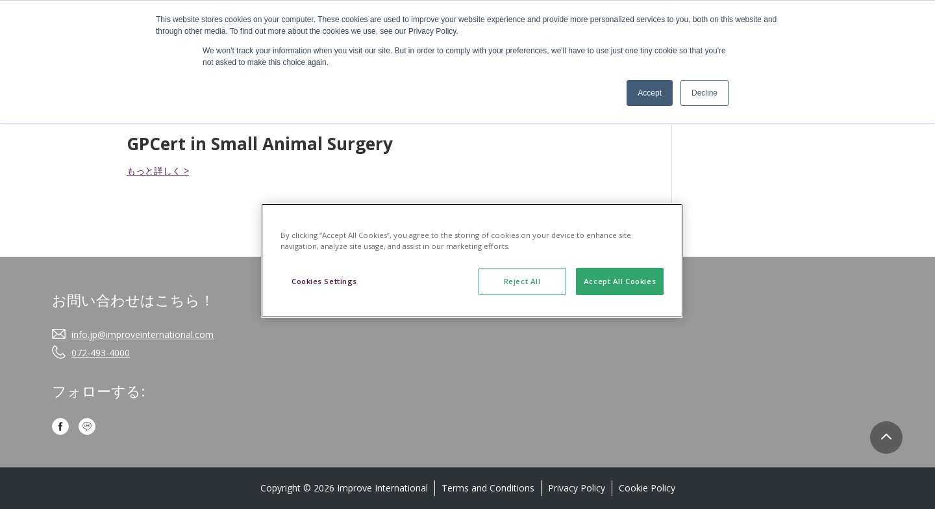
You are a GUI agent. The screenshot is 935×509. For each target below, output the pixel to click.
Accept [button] (650, 93)
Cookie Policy (647, 488)
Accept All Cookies (620, 281)
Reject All (522, 281)
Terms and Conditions (488, 488)
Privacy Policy (576, 488)
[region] (472, 260)
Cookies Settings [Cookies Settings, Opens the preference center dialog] (324, 281)
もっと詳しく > (158, 170)
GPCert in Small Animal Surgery (260, 143)
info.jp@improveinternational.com (142, 334)
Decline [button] (704, 93)
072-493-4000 (100, 352)
